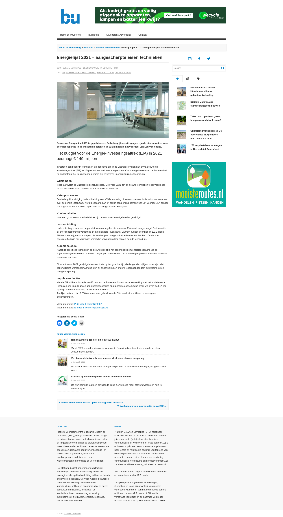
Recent (187, 78)
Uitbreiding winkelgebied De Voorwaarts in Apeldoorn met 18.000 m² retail (206, 134)
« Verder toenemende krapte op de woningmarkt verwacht (91, 402)
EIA (63, 72)
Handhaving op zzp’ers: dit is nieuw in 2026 (95, 339)
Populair (177, 78)
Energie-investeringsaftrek (81, 72)
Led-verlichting (123, 72)
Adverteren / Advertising (118, 34)
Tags (198, 78)
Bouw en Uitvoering (70, 34)
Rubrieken (93, 34)
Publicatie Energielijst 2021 (88, 304)
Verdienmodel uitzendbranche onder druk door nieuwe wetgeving (107, 358)
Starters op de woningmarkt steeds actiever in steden (101, 376)
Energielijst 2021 (105, 72)
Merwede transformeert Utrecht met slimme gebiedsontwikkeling (203, 91)
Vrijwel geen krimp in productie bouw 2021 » (142, 406)
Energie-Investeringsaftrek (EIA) (91, 307)
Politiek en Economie (108, 47)
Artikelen (88, 47)
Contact (142, 34)
